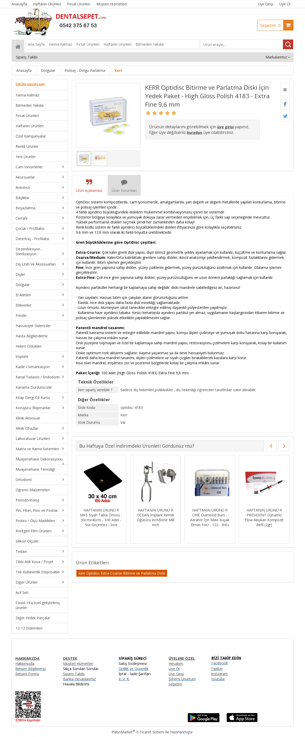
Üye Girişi (265, 4)
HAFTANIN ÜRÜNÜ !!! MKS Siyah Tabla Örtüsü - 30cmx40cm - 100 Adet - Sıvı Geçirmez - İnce (101, 517)
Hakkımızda (24, 663)
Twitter (217, 668)
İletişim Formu (27, 673)
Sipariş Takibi (74, 673)
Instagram (219, 673)
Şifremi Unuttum (182, 678)
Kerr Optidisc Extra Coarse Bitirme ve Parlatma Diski (121, 573)
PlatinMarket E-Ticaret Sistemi (137, 732)
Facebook (219, 663)
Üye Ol (284, 4)
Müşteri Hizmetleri (78, 663)
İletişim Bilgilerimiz (30, 668)
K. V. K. (124, 678)
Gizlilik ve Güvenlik (133, 668)
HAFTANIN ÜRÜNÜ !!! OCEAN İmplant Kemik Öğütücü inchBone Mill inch (155, 517)
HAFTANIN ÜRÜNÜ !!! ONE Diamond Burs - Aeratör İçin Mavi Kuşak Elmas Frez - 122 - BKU (209, 517)
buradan (194, 132)
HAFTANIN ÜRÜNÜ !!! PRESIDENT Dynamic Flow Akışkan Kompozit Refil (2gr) (264, 517)
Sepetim (271, 25)
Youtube (218, 678)
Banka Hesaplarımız (79, 678)
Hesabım (176, 663)
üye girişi (225, 126)
